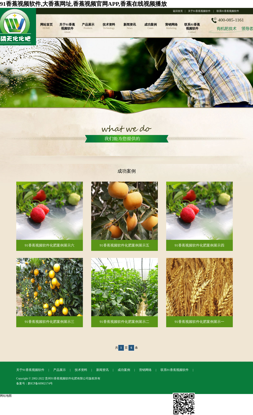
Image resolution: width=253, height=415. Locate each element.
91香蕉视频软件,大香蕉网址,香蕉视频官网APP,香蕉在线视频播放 (83, 4)
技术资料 (81, 370)
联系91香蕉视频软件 (228, 11)
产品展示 (59, 370)
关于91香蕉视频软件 (199, 11)
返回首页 (178, 11)
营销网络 (145, 370)
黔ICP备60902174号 (40, 383)
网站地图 (6, 395)
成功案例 (124, 370)
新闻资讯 (102, 370)
